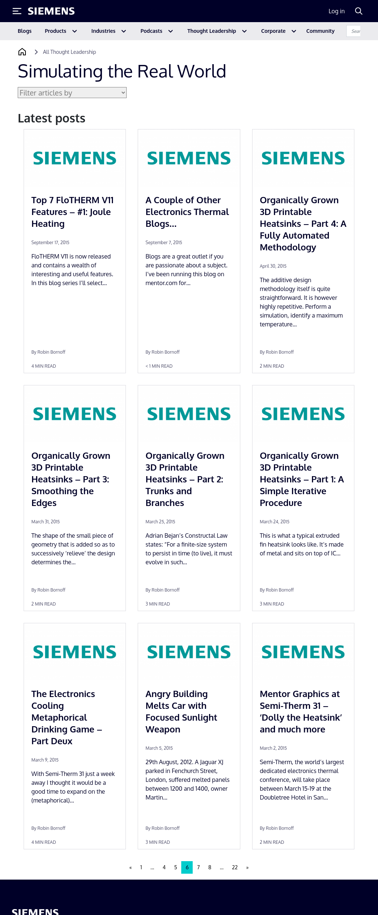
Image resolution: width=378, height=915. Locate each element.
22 (235, 867)
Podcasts (151, 31)
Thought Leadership (212, 31)
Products (55, 31)
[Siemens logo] (51, 11)
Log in (337, 11)
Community (320, 31)
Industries (104, 31)
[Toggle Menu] (17, 11)
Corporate (273, 31)
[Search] (358, 11)
